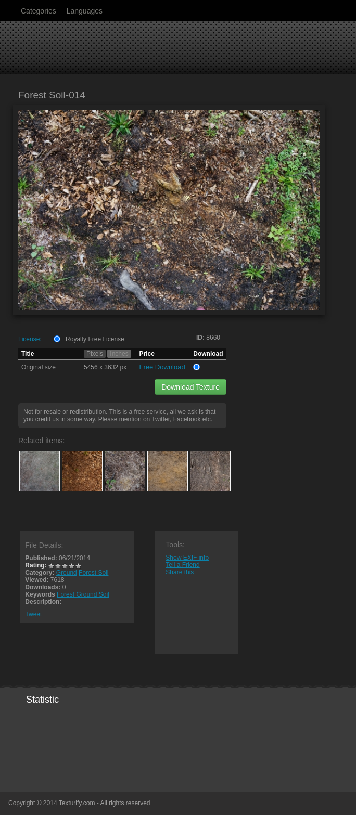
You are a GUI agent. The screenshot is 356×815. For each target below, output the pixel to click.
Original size (38, 367)
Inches (119, 353)
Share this (180, 572)
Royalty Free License (95, 339)
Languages (85, 11)
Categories (38, 11)
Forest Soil (93, 572)
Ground (66, 572)
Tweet (33, 614)
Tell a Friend (182, 564)
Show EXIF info (187, 557)
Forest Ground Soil (83, 594)
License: (30, 339)
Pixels (94, 353)
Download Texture (190, 387)
